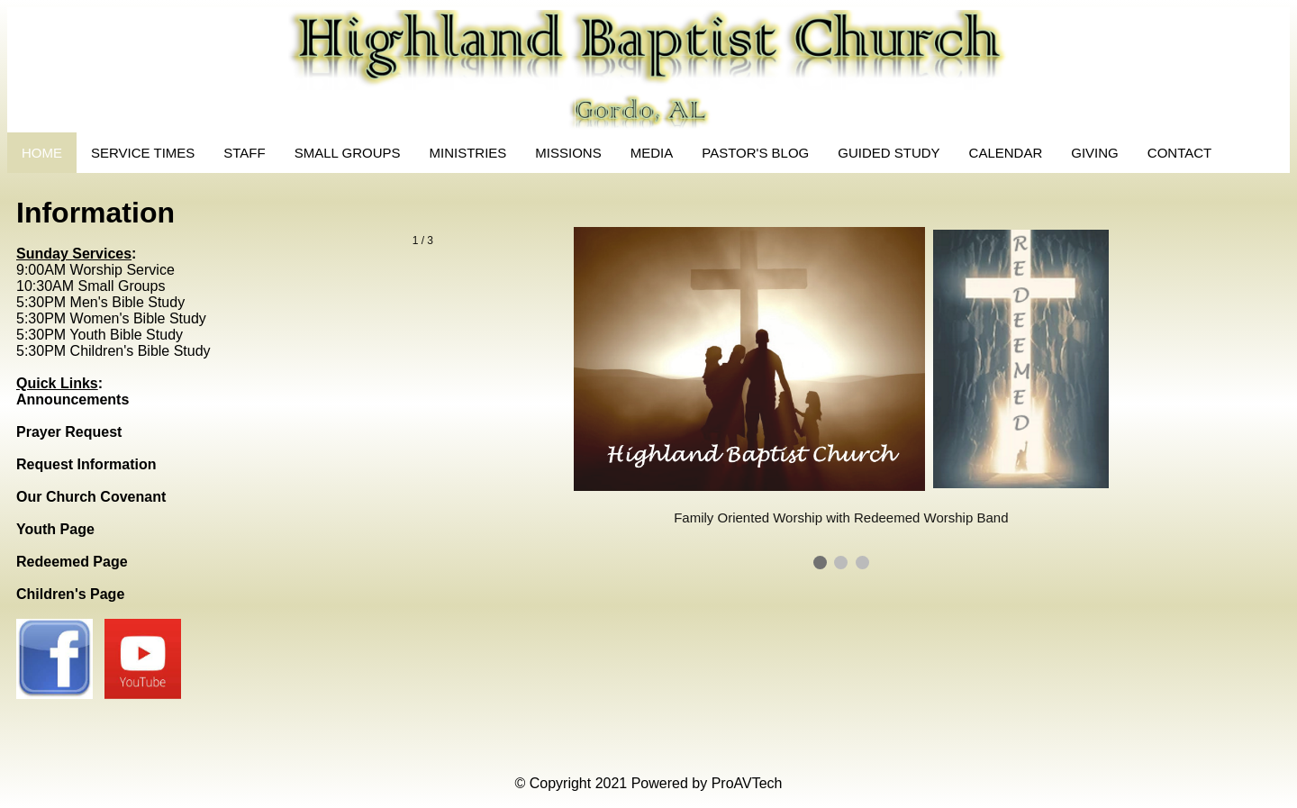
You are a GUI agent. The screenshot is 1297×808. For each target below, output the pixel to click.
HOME (42, 152)
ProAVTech (747, 783)
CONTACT (1179, 152)
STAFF (244, 152)
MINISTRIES (468, 152)
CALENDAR (1006, 152)
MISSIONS (568, 152)
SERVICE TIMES (143, 152)
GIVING (1095, 152)
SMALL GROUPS (348, 152)
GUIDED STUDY (888, 152)
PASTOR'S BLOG (755, 152)
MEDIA (652, 152)
